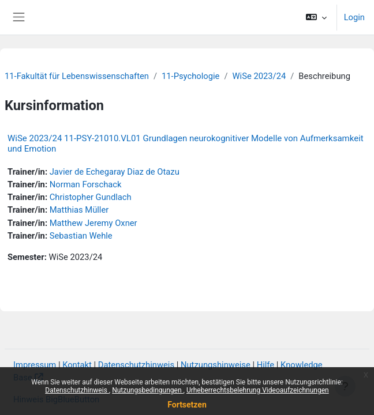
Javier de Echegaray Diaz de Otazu (114, 172)
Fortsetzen (187, 404)
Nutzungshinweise (215, 365)
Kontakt (77, 365)
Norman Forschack (86, 184)
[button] (316, 17)
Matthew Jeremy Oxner (93, 223)
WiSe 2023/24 (259, 76)
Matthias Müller (79, 210)
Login (354, 17)
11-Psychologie (190, 76)
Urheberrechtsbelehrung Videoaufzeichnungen (257, 390)
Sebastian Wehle (81, 236)
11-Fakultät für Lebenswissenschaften (77, 76)
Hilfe (265, 365)
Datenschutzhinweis (77, 390)
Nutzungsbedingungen (147, 390)
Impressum (34, 365)
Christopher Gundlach (91, 197)
